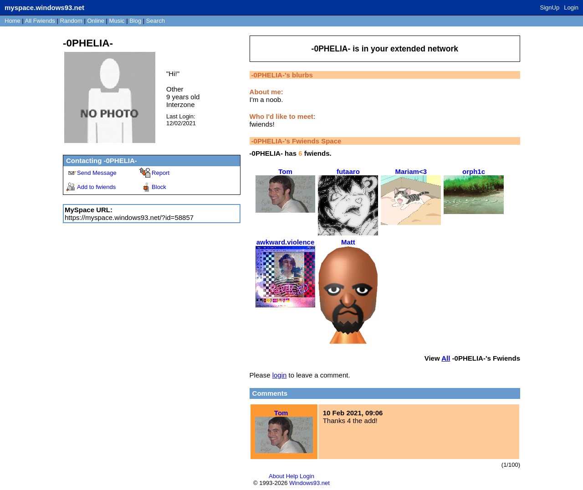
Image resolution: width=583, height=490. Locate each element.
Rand (71, 20)
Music (117, 20)
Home (12, 20)
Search (155, 20)
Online (95, 20)
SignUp (550, 7)
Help (292, 476)
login (279, 375)
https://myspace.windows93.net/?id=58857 (129, 217)
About (276, 476)
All (40, 20)
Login (571, 7)
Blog (135, 20)
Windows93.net (309, 483)
